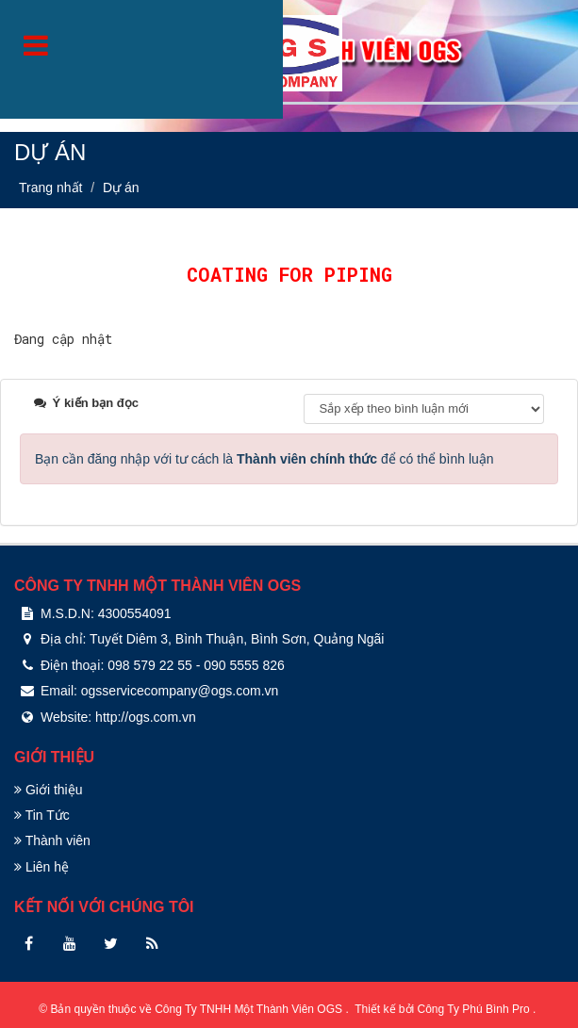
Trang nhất (50, 187)
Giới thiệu (48, 789)
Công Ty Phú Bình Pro (476, 1009)
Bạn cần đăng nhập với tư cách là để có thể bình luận (264, 458)
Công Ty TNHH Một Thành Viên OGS (250, 1009)
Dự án (121, 187)
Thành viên (52, 840)
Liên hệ (41, 866)
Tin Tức (42, 815)
